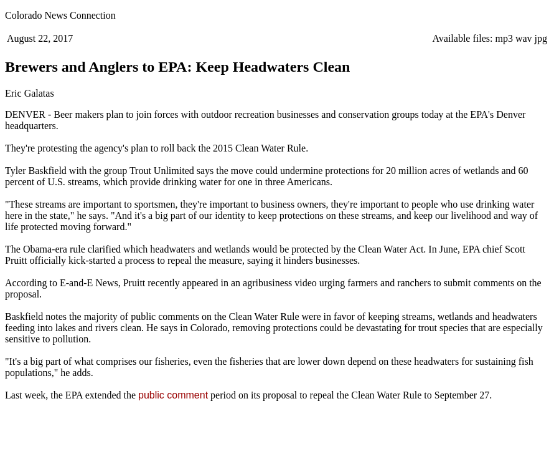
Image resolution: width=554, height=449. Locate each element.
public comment (173, 395)
